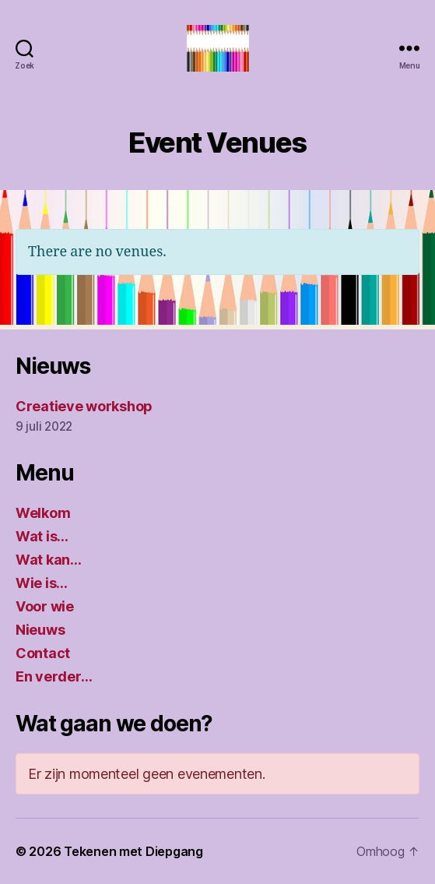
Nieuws (40, 630)
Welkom (43, 513)
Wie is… (42, 583)
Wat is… (42, 536)
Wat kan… (49, 559)
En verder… (54, 676)
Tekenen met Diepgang (133, 851)
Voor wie (45, 606)
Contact (43, 653)
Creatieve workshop (84, 406)
